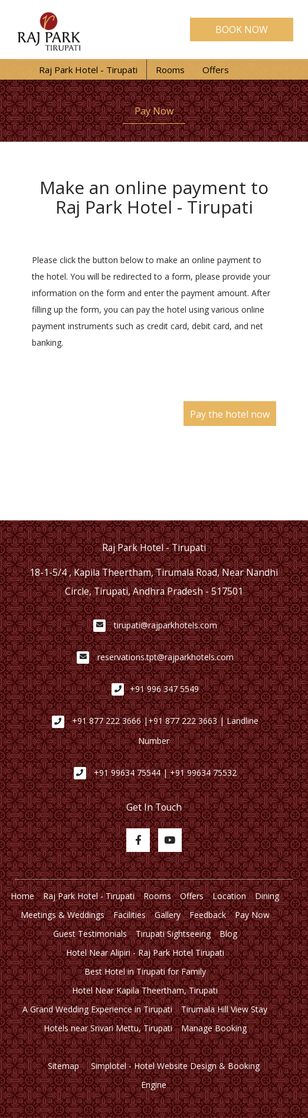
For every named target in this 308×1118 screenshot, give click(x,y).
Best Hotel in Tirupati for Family (145, 971)
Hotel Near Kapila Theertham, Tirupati (145, 990)
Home (22, 895)
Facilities (129, 914)
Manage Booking (214, 1028)
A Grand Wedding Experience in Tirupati (97, 1009)
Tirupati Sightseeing (173, 933)
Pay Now (154, 110)
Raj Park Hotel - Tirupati (88, 70)
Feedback (207, 914)
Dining (267, 895)
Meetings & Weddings (62, 914)
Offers (215, 70)
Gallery (168, 914)
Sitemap (63, 1065)
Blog (228, 933)
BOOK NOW (241, 29)
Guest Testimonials (90, 933)
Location (229, 895)
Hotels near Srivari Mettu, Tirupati (108, 1028)
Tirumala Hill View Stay (224, 1009)
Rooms (170, 70)
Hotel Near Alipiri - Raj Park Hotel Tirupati (145, 952)
